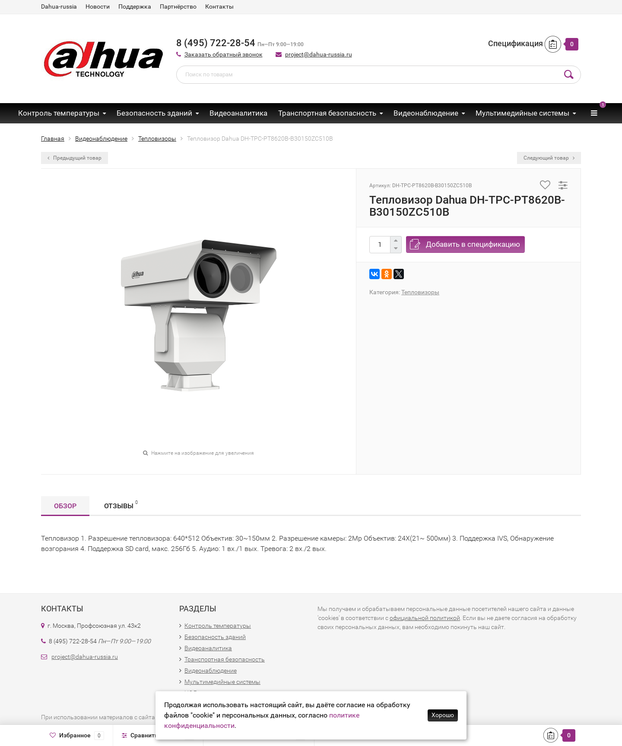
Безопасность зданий (154, 113)
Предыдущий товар (75, 158)
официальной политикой (425, 617)
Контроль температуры (58, 113)
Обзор (65, 506)
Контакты (219, 6)
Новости (98, 6)
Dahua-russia (59, 6)
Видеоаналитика (238, 113)
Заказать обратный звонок (223, 54)
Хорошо (443, 714)
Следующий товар (549, 158)
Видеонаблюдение (426, 113)
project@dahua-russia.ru (318, 54)
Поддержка (134, 6)
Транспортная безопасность (327, 113)
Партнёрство (178, 6)
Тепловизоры (420, 292)
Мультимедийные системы (522, 113)
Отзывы (121, 504)
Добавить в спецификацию (473, 244)
